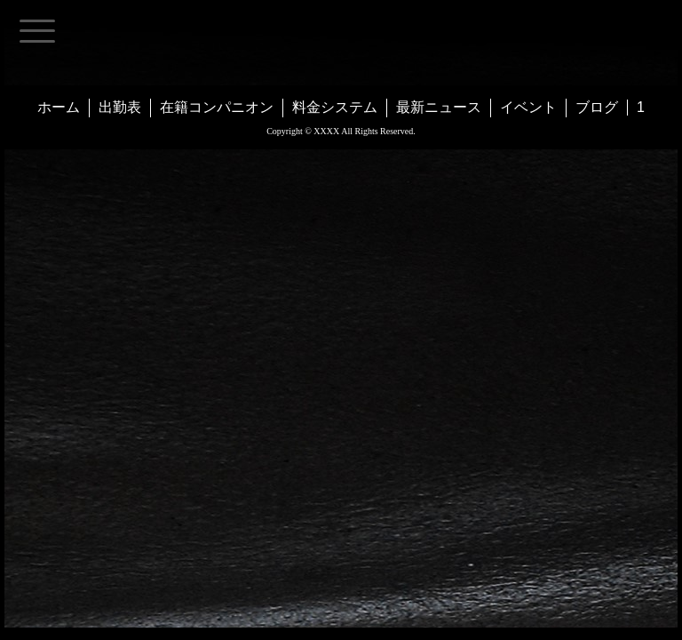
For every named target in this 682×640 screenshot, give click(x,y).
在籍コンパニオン (217, 107)
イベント (528, 107)
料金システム (334, 107)
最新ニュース (438, 107)
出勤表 (120, 107)
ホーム (58, 107)
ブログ (596, 107)
